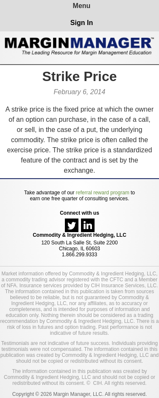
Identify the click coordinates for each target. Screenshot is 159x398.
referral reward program (102, 193)
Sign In (81, 22)
